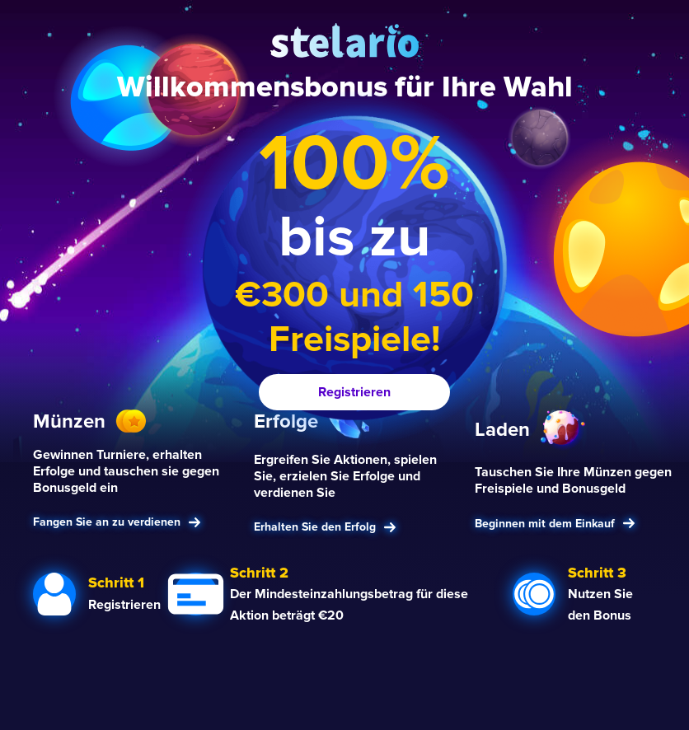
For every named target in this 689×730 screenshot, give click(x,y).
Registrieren (354, 392)
